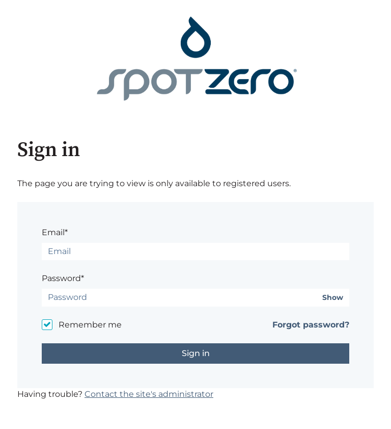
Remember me (90, 325)
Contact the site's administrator (149, 394)
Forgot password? (310, 325)
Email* (55, 232)
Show (332, 297)
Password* (63, 278)
